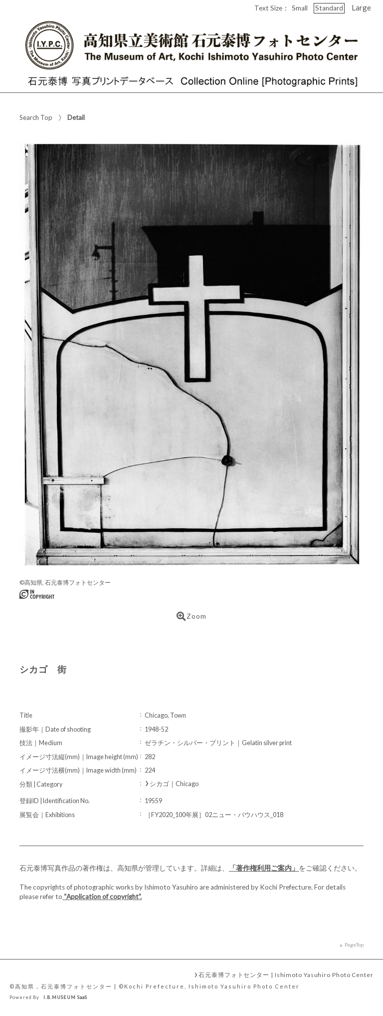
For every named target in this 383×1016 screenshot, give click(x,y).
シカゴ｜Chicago (174, 784)
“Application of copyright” (102, 897)
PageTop (354, 945)
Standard (329, 8)
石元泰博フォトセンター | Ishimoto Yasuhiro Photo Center (286, 974)
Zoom (191, 616)
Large (361, 7)
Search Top (35, 117)
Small (300, 8)
